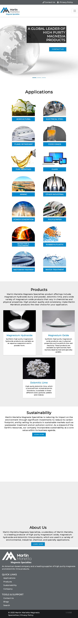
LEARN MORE (39, 434)
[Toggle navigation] (74, 11)
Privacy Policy (65, 2)
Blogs (6, 602)
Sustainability (10, 585)
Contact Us (49, 2)
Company (7, 589)
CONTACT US (58, 49)
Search (6, 605)
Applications (39, 91)
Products (7, 582)
